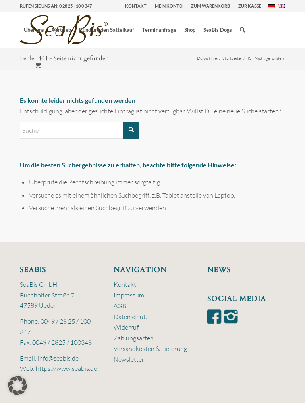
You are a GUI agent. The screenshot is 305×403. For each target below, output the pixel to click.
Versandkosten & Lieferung (150, 349)
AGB (120, 306)
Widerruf (126, 327)
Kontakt (136, 5)
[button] (17, 385)
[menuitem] (136, 6)
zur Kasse (249, 5)
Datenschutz (131, 316)
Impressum (129, 295)
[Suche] (242, 30)
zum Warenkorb (210, 5)
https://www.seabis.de (66, 368)
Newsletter (129, 359)
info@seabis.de (58, 358)
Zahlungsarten (134, 338)
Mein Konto (169, 5)
